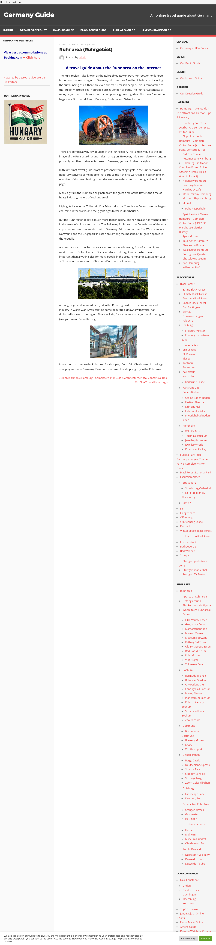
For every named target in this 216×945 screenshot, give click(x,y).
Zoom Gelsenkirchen (197, 782)
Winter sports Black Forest (196, 530)
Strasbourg (189, 482)
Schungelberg (193, 778)
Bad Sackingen (191, 307)
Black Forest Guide (93, 30)
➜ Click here (31, 57)
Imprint (8, 30)
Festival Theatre (194, 402)
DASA (188, 744)
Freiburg (188, 325)
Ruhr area (186, 591)
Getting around (192, 601)
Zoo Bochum (192, 720)
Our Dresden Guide (191, 93)
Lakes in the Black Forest (197, 536)
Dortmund (189, 725)
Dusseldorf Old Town (197, 855)
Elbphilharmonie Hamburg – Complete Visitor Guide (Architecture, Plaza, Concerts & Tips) (114, 378)
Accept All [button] (205, 938)
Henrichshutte (196, 824)
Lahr (183, 508)
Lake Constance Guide (156, 30)
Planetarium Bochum (197, 698)
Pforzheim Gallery (196, 449)
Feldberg (188, 320)
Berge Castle (192, 760)
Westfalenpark (193, 749)
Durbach (185, 526)
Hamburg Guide (63, 30)
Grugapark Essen (195, 624)
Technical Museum (196, 436)
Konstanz (188, 903)
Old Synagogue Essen (198, 646)
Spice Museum (191, 236)
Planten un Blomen (194, 245)
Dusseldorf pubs (195, 863)
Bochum (188, 670)
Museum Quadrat (195, 839)
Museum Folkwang (196, 637)
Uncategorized (87, 44)
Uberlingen (189, 894)
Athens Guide (188, 927)
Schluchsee (189, 349)
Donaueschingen (193, 316)
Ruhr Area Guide (124, 30)
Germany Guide (29, 15)
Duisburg (188, 788)
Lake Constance (189, 880)
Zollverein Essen (194, 664)
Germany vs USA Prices (18, 40)
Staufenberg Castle (191, 522)
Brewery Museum (195, 740)
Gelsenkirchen (191, 755)
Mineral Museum (195, 633)
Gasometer (192, 814)
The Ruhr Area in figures (197, 605)
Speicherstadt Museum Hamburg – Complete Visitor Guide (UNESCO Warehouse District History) (194, 223)
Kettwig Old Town (195, 642)
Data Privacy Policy (33, 30)
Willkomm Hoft (191, 267)
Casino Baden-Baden (197, 398)
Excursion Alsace (190, 477)
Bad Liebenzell (188, 546)
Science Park (192, 769)
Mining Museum (194, 693)
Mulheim (190, 834)
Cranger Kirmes (194, 810)
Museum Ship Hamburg (197, 198)
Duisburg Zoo (193, 798)
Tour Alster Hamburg (195, 241)
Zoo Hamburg (191, 263)
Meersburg (189, 899)
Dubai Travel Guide (191, 922)
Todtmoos (189, 367)
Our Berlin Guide (190, 63)
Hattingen (191, 818)
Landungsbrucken (193, 185)
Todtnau (188, 363)
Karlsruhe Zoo (191, 387)
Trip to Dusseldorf (193, 849)
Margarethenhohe (196, 629)
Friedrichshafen (192, 890)
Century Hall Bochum (197, 689)
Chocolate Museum (194, 258)
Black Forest (187, 284)
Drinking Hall (193, 406)
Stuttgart (185, 555)
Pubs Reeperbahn (196, 208)
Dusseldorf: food (195, 859)
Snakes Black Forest (194, 303)
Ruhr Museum (193, 655)
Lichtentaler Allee (195, 411)
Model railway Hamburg (197, 194)
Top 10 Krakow (189, 909)
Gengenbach (187, 513)
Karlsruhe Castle (195, 382)
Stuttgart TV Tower (194, 574)
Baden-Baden (191, 392)
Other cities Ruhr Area (196, 804)
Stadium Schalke (195, 774)
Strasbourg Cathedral (198, 488)
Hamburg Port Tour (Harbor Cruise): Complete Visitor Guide (194, 127)
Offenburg (186, 517)
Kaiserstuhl (189, 372)
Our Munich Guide (191, 78)
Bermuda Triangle (196, 675)
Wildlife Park (192, 431)
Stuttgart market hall (195, 570)
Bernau (187, 311)
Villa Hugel (191, 660)
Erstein (187, 503)
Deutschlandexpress (197, 765)
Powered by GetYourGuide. (20, 77)
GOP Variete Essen (196, 620)
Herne (189, 830)
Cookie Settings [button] (188, 938)
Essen (186, 614)
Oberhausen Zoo (195, 843)
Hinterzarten (190, 345)
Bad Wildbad (187, 551)
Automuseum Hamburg (197, 158)
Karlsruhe (188, 376)
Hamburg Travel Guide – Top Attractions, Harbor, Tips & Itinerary (194, 113)
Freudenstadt (188, 542)
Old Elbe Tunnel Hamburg (150, 382)
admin (82, 57)
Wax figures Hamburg (196, 249)
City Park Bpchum (195, 684)
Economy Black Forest (196, 298)
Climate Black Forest (195, 294)
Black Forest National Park (195, 472)
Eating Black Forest (194, 289)
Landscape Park (194, 794)
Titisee (186, 358)
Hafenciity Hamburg (195, 180)
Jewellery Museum (196, 440)
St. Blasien (189, 354)
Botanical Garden (195, 680)
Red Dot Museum (195, 651)
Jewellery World (194, 444)
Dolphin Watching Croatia (195, 931)
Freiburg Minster (195, 330)
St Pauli (187, 203)
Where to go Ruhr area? (197, 610)
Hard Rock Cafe (192, 189)
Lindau (187, 885)
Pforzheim (189, 425)
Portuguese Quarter (195, 254)
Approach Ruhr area (195, 596)
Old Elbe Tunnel (192, 154)
